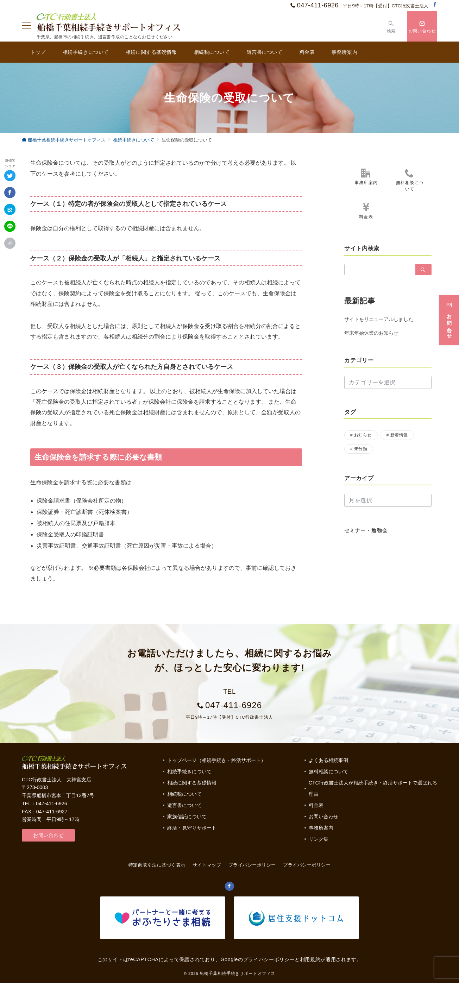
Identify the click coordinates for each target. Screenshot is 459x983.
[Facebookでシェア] (9, 192)
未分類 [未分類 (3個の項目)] (360, 448)
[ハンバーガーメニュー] (26, 26)
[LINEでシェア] (9, 226)
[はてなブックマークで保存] (9, 209)
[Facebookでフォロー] (435, 4)
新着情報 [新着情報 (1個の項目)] (399, 435)
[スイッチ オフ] (391, 26)
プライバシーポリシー (307, 865)
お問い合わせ (48, 835)
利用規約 (310, 959)
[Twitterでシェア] (9, 175)
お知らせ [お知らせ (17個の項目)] (363, 435)
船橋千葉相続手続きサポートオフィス (237, 973)
